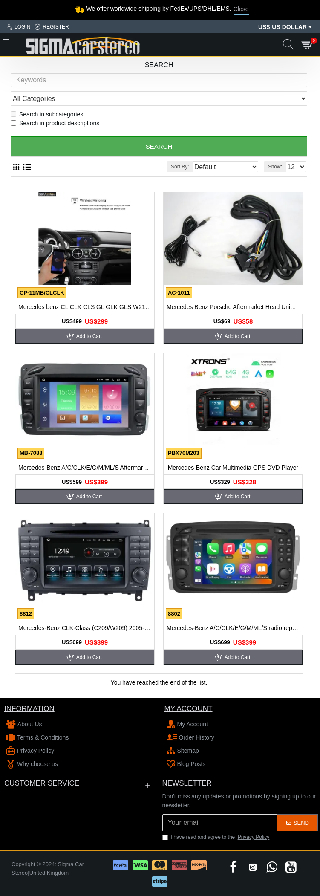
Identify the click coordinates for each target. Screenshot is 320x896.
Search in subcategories (47, 116)
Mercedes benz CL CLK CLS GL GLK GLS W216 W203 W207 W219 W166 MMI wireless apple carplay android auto (84, 309)
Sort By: (180, 169)
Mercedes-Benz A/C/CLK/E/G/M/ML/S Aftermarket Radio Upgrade (84, 470)
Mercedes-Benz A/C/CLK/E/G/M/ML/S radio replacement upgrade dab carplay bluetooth (233, 630)
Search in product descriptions (55, 125)
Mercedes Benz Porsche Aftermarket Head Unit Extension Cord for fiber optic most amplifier (233, 309)
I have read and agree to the (216, 837)
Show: (275, 169)
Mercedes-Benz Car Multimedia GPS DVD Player (233, 470)
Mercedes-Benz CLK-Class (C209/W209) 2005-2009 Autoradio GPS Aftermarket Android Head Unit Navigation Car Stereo (84, 630)
